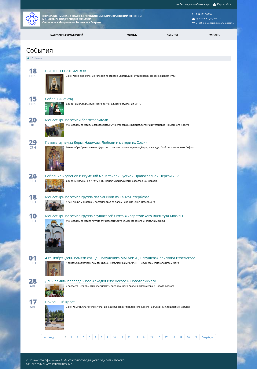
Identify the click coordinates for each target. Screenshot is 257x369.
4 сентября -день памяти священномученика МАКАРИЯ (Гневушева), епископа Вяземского (120, 258)
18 (173, 337)
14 (144, 337)
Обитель (132, 34)
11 (121, 337)
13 (136, 337)
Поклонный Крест (60, 302)
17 (166, 337)
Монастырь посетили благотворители (76, 120)
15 (151, 337)
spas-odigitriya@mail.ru (208, 18)
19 (181, 337)
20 (188, 337)
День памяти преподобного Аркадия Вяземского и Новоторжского (100, 281)
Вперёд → (207, 337)
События (172, 34)
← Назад (49, 337)
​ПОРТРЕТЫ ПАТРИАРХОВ (65, 71)
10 (114, 337)
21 (195, 337)
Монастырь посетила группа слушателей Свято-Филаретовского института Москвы (114, 216)
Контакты (214, 34)
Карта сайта (224, 4)
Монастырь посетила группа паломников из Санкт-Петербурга (97, 197)
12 (129, 337)
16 (158, 337)
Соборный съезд (59, 99)
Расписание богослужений (66, 34)
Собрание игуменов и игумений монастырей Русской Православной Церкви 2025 (112, 176)
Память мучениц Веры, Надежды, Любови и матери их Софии (96, 142)
